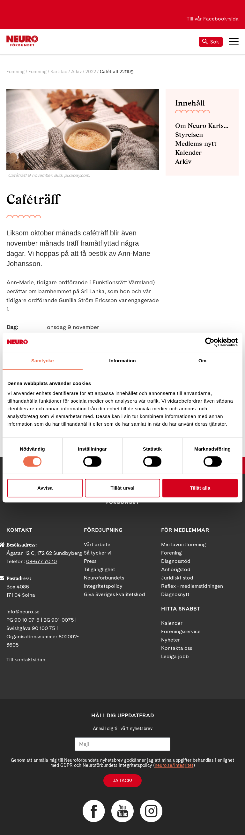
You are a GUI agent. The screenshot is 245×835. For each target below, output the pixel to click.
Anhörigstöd (175, 569)
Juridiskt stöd (177, 578)
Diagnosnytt (175, 594)
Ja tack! (122, 780)
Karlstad (58, 71)
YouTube (122, 811)
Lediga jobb (175, 656)
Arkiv (76, 71)
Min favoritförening (183, 544)
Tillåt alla (200, 488)
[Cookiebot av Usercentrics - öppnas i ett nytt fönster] (210, 342)
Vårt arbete (97, 544)
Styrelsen (189, 134)
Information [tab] (122, 360)
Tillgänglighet (99, 569)
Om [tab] (202, 360)
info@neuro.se (23, 612)
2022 (90, 71)
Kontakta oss (176, 648)
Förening (15, 71)
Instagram (151, 811)
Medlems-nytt (196, 143)
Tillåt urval (123, 488)
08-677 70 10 (41, 561)
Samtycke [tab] (42, 360)
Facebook (94, 811)
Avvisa (45, 488)
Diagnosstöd (175, 561)
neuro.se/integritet (174, 765)
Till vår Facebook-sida (213, 19)
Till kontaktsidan (25, 660)
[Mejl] (122, 744)
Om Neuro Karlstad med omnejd (202, 126)
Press (90, 561)
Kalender (188, 152)
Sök (210, 42)
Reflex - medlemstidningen (192, 586)
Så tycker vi (97, 553)
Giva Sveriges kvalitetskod (114, 594)
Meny (234, 41)
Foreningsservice (181, 631)
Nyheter (170, 640)
